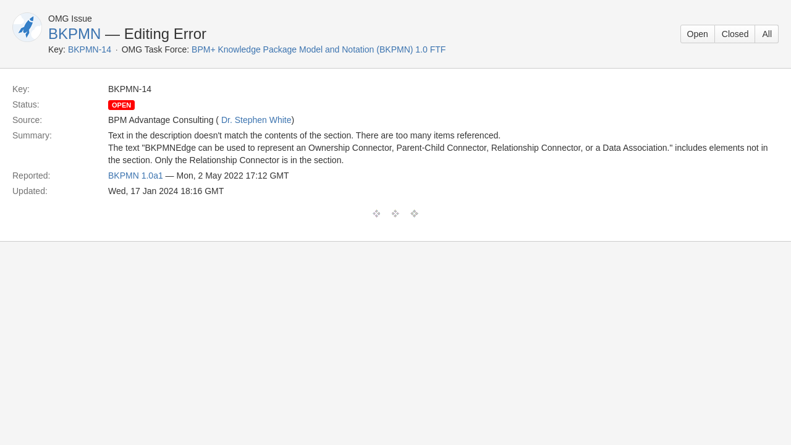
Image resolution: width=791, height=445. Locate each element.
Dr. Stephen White (256, 120)
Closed (735, 34)
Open (697, 34)
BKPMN (74, 33)
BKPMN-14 (89, 49)
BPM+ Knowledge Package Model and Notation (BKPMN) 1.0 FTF (319, 49)
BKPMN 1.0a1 (135, 175)
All (767, 34)
